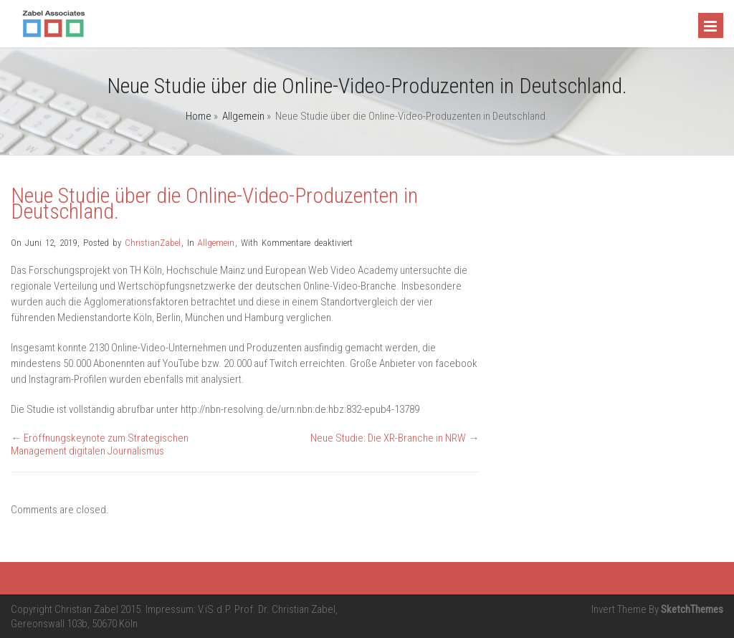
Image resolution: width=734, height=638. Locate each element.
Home (198, 116)
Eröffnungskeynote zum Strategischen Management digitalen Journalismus (100, 444)
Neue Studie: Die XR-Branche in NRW (388, 438)
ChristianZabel (153, 242)
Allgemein (243, 116)
